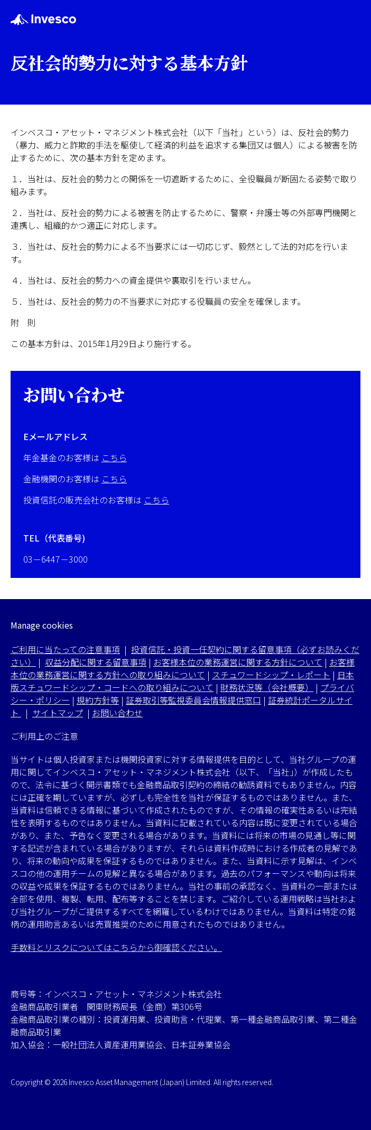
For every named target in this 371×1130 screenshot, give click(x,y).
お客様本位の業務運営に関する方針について (237, 662)
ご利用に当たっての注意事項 (65, 649)
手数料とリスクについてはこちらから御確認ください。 (116, 947)
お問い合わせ (117, 712)
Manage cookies (42, 625)
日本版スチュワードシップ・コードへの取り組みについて (182, 681)
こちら (114, 457)
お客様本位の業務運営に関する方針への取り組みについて (183, 668)
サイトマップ (57, 712)
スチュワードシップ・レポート (271, 674)
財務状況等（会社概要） (266, 687)
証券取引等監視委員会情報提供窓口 (193, 700)
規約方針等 (98, 700)
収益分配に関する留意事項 (95, 662)
